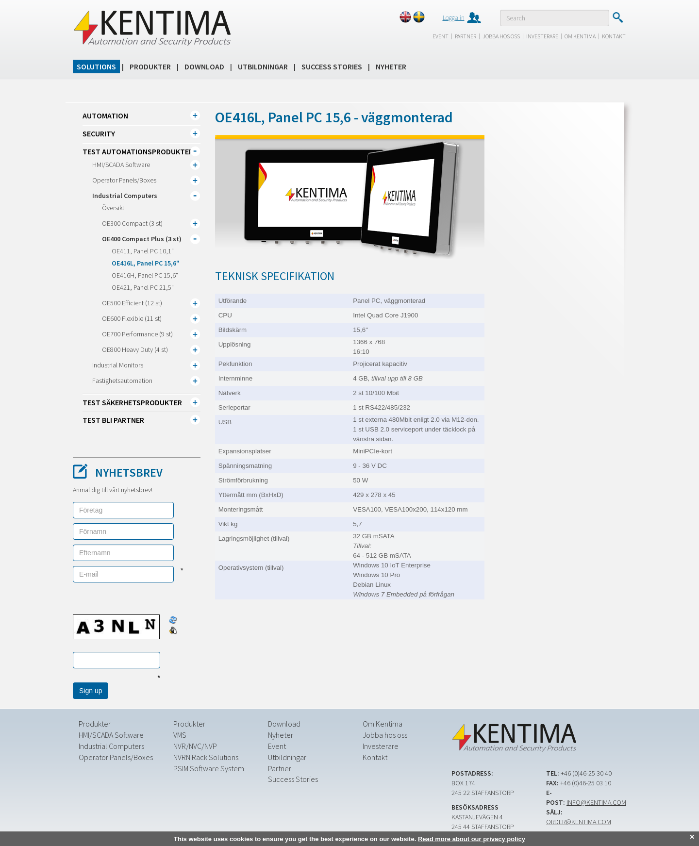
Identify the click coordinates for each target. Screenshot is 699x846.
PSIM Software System (208, 768)
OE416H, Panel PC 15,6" (145, 275)
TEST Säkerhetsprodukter (132, 402)
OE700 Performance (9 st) (137, 334)
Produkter (150, 66)
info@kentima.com (596, 802)
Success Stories (331, 66)
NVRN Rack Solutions (205, 757)
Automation (105, 115)
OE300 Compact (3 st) (132, 223)
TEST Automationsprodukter (138, 151)
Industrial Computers (124, 195)
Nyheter (391, 66)
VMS (179, 735)
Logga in (454, 17)
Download (204, 66)
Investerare (542, 36)
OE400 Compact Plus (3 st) (142, 238)
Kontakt (614, 36)
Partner (465, 36)
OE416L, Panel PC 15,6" (146, 263)
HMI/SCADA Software (121, 164)
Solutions (96, 66)
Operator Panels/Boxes (124, 180)
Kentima (152, 28)
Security (99, 133)
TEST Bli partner (113, 420)
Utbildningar (263, 66)
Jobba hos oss (501, 36)
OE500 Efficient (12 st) (132, 303)
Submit (617, 17)
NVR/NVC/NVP (195, 746)
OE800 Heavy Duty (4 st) (135, 349)
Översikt (113, 207)
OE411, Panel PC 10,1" (143, 251)
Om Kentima (580, 36)
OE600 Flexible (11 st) (132, 318)
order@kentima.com (578, 821)
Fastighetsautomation (122, 380)
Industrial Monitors (117, 365)
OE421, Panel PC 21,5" (143, 287)
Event (441, 36)
